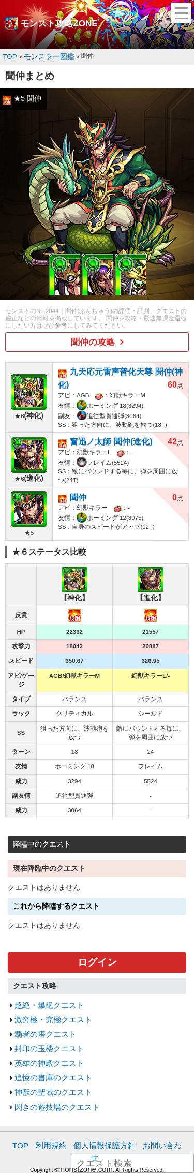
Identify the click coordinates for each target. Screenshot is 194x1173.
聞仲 (77, 475)
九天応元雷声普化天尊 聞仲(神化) (124, 366)
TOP (23, 1106)
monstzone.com (86, 1116)
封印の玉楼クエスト (44, 1019)
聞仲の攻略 (93, 339)
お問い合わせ (152, 1106)
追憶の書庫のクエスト (48, 1044)
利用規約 (50, 1106)
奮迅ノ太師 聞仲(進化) (106, 422)
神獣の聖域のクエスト (48, 1057)
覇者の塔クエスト (41, 1006)
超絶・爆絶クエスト (44, 981)
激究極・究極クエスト (48, 994)
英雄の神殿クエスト (44, 1031)
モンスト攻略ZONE (59, 24)
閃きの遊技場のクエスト (51, 1069)
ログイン (97, 940)
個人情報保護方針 (98, 1106)
